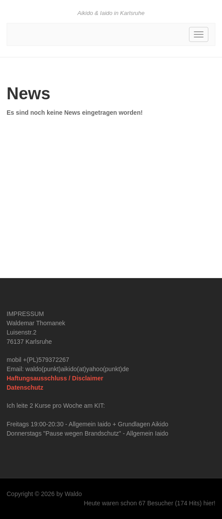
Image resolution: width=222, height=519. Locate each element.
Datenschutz (25, 387)
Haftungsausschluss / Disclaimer (55, 378)
